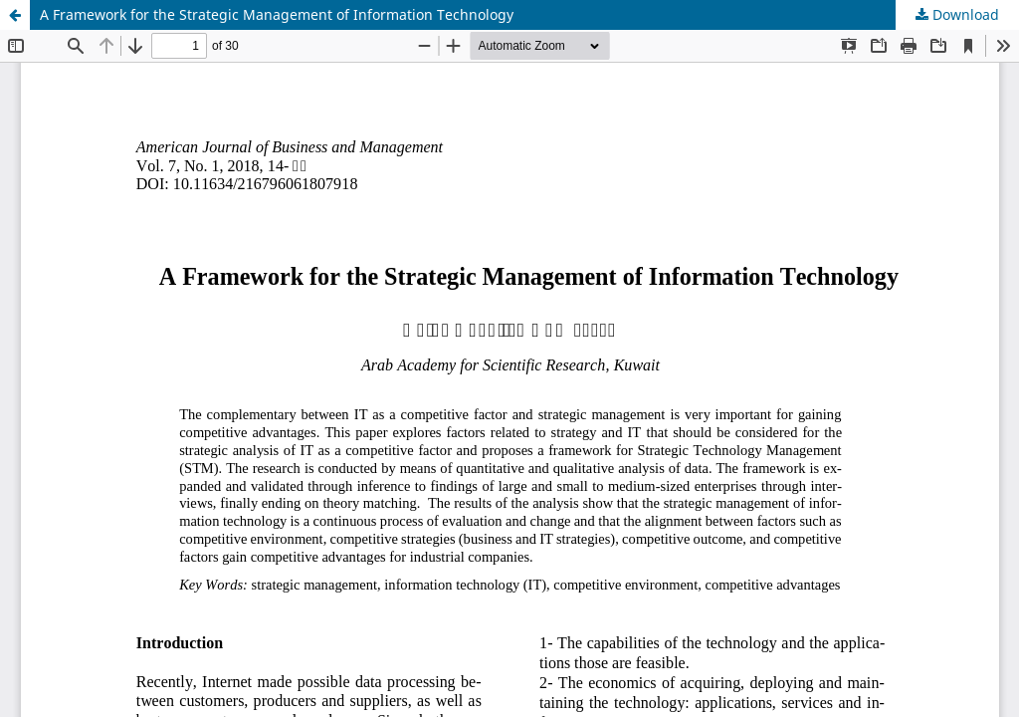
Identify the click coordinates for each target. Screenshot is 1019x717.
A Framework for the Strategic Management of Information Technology (276, 14)
